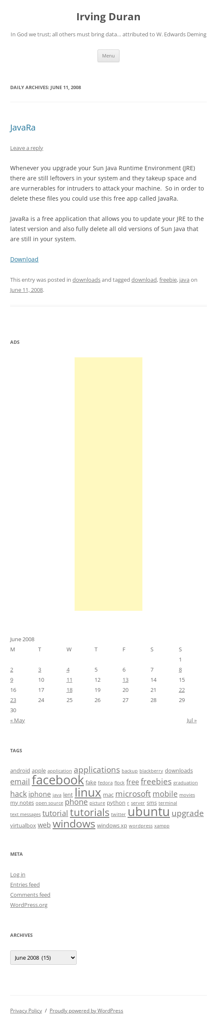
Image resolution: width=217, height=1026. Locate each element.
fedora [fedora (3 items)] (105, 783)
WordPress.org (28, 905)
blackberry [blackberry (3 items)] (151, 771)
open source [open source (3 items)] (49, 803)
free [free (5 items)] (132, 782)
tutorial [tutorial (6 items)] (55, 813)
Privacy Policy (26, 1010)
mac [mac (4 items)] (108, 794)
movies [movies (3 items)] (187, 795)
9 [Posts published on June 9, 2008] (11, 679)
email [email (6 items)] (20, 781)
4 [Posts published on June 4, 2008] (68, 669)
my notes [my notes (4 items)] (22, 802)
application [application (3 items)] (59, 771)
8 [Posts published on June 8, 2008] (180, 669)
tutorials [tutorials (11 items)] (89, 812)
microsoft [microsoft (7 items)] (133, 793)
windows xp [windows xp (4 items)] (112, 825)
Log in (17, 874)
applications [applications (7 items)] (97, 769)
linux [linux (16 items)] (88, 792)
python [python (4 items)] (116, 802)
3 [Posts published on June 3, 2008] (39, 669)
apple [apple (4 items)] (39, 770)
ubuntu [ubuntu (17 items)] (149, 811)
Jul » (192, 720)
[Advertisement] (108, 484)
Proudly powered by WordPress (86, 1010)
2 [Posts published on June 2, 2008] (11, 669)
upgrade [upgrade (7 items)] (188, 813)
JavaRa (23, 127)
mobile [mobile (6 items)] (165, 794)
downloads (86, 279)
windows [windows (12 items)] (74, 823)
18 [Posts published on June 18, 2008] (69, 690)
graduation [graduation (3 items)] (185, 783)
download (144, 279)
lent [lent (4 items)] (68, 794)
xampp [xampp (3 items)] (162, 826)
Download (24, 259)
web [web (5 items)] (44, 825)
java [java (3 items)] (57, 795)
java (184, 279)
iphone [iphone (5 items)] (39, 794)
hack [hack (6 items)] (18, 794)
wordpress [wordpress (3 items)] (141, 826)
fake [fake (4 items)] (91, 782)
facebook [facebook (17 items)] (58, 779)
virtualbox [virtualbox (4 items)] (23, 825)
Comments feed (30, 894)
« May (17, 720)
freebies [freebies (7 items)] (156, 781)
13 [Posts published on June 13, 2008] (125, 679)
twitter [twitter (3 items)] (118, 814)
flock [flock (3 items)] (119, 783)
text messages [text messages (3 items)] (25, 814)
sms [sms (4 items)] (152, 802)
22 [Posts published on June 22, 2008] (182, 690)
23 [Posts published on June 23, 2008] (13, 700)
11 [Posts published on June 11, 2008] (69, 679)
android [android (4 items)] (20, 770)
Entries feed (25, 884)
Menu (108, 55)
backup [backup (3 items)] (130, 771)
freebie (168, 279)
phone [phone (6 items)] (76, 802)
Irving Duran (108, 16)
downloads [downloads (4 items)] (179, 770)
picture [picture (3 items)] (97, 803)
